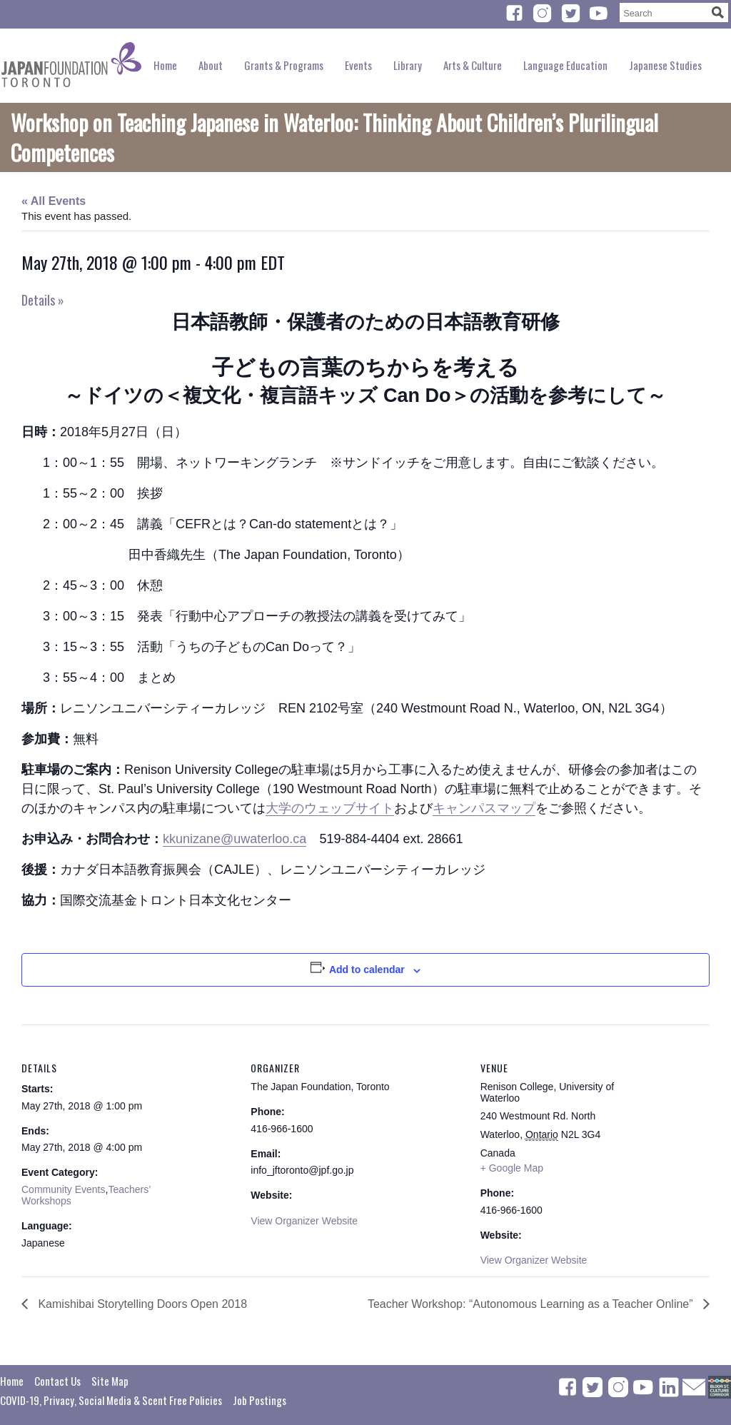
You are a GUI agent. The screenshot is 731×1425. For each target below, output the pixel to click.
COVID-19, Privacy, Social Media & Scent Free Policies (111, 1400)
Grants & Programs (283, 65)
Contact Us (57, 1381)
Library (407, 65)
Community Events (63, 1189)
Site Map (109, 1381)
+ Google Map (511, 1168)
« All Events (53, 201)
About (210, 65)
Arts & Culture (472, 65)
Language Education (565, 65)
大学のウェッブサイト (330, 808)
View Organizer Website (304, 1221)
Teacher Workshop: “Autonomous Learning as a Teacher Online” (532, 1304)
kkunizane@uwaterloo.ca (234, 839)
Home (165, 65)
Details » (42, 300)
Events (358, 65)
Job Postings (259, 1400)
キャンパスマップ (484, 808)
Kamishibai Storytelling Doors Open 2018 (141, 1304)
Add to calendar (367, 969)
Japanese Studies (665, 65)
